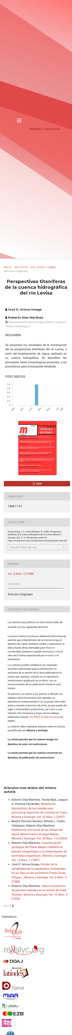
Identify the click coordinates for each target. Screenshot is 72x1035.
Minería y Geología (44, 129)
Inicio (8, 267)
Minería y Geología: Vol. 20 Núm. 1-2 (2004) (39, 838)
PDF (39, 483)
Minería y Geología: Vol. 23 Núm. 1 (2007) (38, 817)
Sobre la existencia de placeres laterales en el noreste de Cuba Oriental (39, 890)
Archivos (21, 267)
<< (5, 906)
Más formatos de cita (23, 547)
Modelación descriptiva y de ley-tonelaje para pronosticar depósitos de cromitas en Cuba (39, 808)
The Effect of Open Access (43, 717)
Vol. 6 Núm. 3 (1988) (42, 267)
